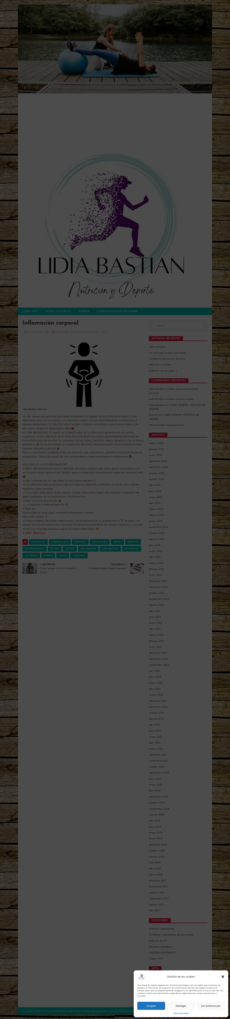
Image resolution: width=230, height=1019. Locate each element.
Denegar (181, 1005)
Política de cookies (181, 1013)
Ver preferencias (210, 1005)
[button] (223, 976)
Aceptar (151, 1005)
